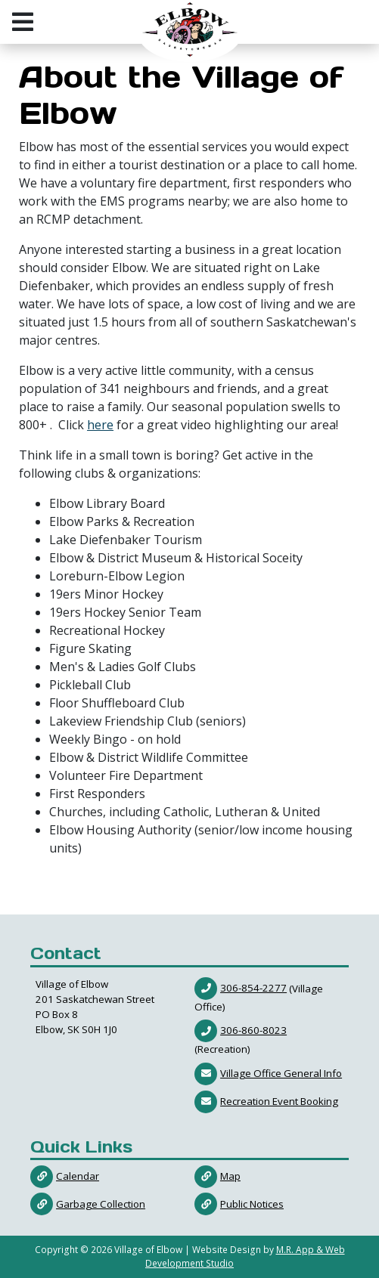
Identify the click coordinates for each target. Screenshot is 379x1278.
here (100, 424)
